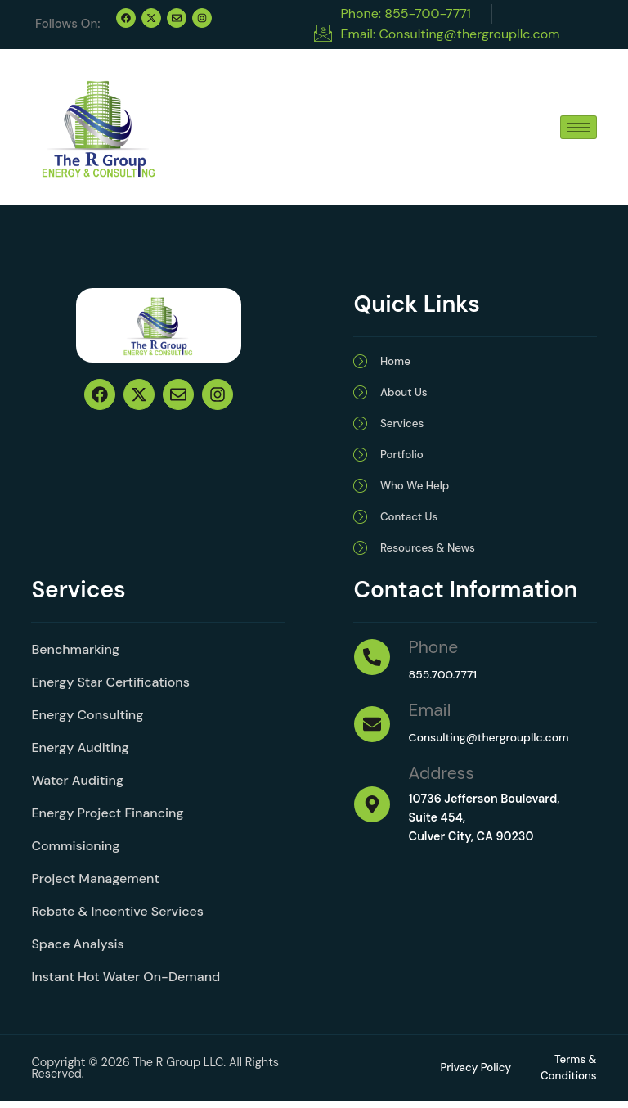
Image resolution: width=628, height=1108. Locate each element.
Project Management (95, 884)
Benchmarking (75, 655)
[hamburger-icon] (578, 127)
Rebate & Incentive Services (117, 917)
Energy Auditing (79, 753)
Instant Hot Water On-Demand (125, 982)
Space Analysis (77, 949)
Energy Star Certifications (110, 687)
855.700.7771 (444, 680)
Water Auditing (77, 786)
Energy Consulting (87, 720)
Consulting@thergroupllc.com (492, 743)
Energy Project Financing (107, 818)
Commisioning (75, 851)
